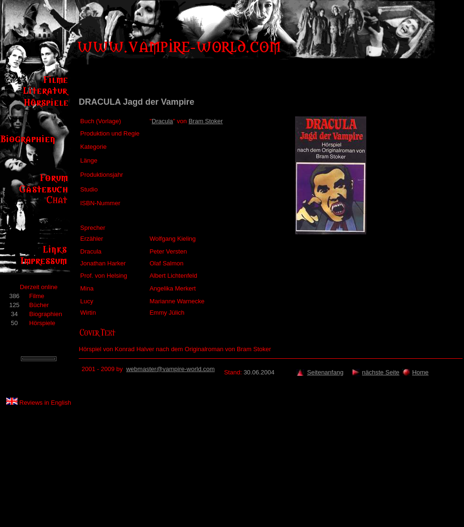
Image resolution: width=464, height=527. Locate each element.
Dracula (162, 121)
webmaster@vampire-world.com (170, 369)
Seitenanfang (325, 372)
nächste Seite (380, 372)
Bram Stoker (205, 121)
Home (420, 372)
